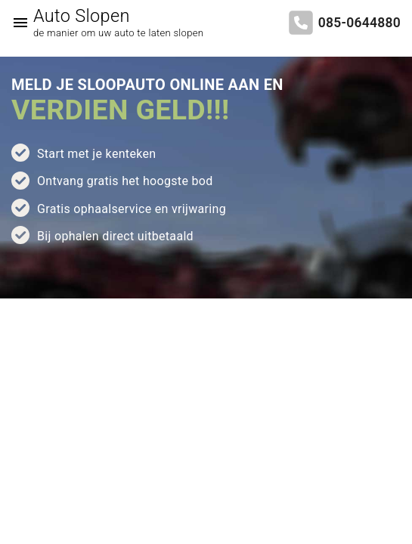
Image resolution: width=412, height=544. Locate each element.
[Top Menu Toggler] (16, 22)
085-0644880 (359, 22)
